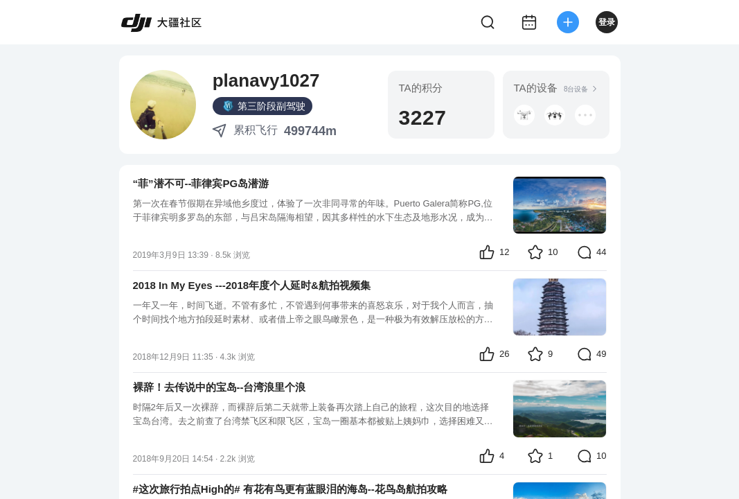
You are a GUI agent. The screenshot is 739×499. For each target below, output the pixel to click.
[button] (524, 115)
